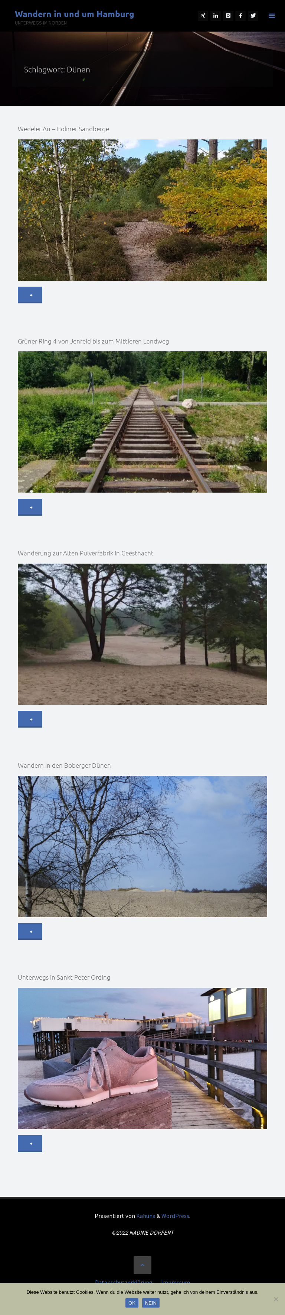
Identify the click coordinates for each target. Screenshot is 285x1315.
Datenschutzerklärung (124, 1282)
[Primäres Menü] (271, 16)
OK (131, 1303)
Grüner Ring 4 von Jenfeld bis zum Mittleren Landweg (93, 341)
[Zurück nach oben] (142, 1265)
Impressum (175, 1282)
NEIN (151, 1303)
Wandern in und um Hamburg (74, 14)
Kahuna (145, 1215)
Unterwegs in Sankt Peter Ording (64, 977)
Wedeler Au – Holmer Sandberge (63, 129)
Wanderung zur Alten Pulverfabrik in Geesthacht (86, 553)
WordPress (175, 1215)
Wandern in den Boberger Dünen (64, 765)
